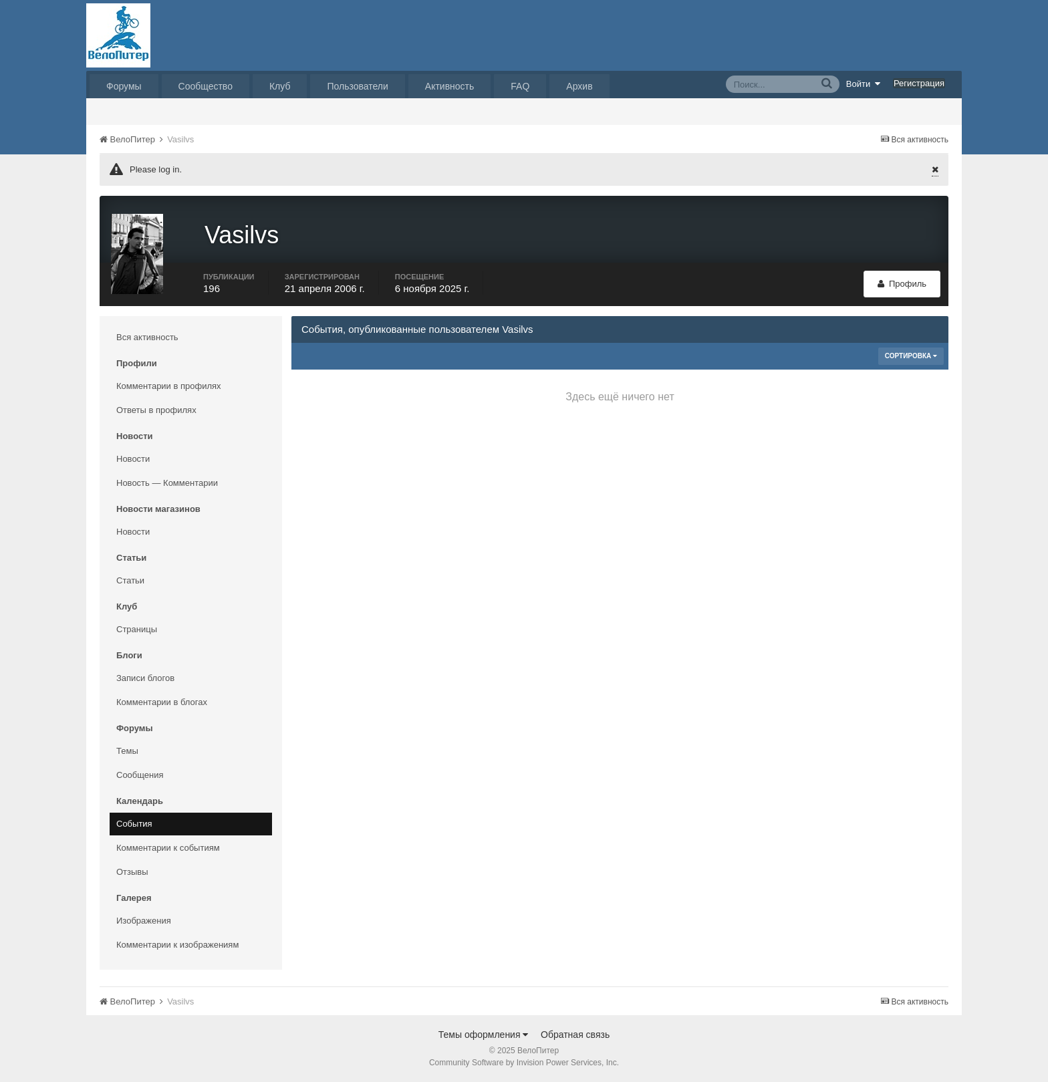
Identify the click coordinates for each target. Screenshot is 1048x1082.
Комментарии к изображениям (177, 945)
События (134, 824)
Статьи (130, 580)
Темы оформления (483, 1034)
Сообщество (205, 86)
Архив (579, 86)
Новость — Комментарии (167, 483)
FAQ (520, 86)
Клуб (280, 86)
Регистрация (919, 83)
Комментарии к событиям (168, 848)
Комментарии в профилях (168, 386)
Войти (863, 83)
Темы (127, 751)
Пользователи (357, 86)
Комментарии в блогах (161, 702)
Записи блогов (145, 678)
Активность (450, 86)
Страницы (136, 629)
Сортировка (911, 356)
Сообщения (140, 775)
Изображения (143, 921)
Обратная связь (575, 1034)
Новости (133, 459)
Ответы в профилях (156, 410)
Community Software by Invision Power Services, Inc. (524, 1062)
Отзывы (132, 872)
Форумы (124, 86)
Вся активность (147, 337)
